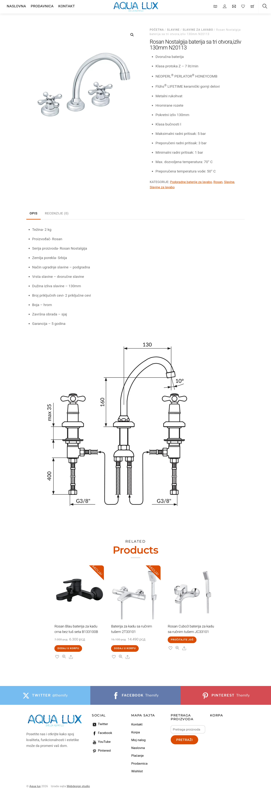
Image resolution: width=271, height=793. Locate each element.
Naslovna (138, 748)
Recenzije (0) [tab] (57, 213)
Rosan (217, 182)
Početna (157, 29)
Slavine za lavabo (198, 29)
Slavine (173, 29)
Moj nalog (138, 740)
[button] (132, 34)
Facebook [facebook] (102, 733)
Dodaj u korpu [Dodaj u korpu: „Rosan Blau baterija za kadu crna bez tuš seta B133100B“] (68, 648)
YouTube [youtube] (101, 742)
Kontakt (136, 724)
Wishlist (137, 771)
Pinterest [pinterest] (101, 750)
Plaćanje (137, 755)
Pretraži (184, 740)
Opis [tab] (33, 213)
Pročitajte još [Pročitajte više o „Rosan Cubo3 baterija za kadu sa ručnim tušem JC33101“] (182, 639)
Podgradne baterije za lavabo (191, 182)
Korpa (135, 732)
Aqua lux (35, 786)
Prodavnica (139, 763)
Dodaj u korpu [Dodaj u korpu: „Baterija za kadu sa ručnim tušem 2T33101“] (125, 648)
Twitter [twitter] (100, 724)
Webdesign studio (78, 786)
